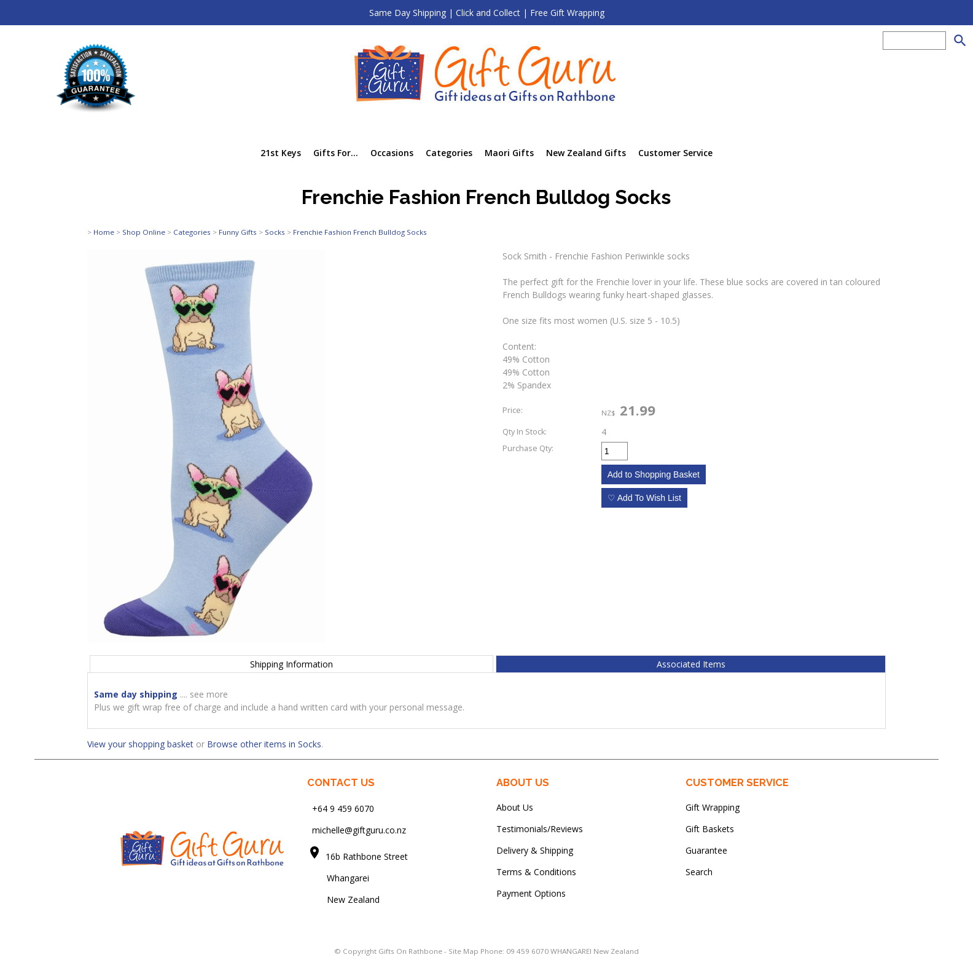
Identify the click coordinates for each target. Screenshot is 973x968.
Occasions (391, 153)
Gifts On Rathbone (411, 951)
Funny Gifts (238, 232)
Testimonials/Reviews (539, 829)
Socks (275, 232)
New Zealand (343, 899)
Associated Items (691, 664)
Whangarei (339, 878)
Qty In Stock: (524, 432)
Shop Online (143, 232)
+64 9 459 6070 (343, 808)
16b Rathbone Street (368, 856)
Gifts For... (335, 153)
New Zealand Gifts (586, 153)
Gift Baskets (710, 829)
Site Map (463, 951)
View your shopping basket (140, 744)
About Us (514, 807)
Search (699, 872)
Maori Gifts (509, 153)
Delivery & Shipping (534, 850)
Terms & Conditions (536, 872)
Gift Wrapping (713, 807)
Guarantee (706, 850)
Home (103, 232)
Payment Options (531, 893)
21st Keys (280, 153)
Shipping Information (291, 664)
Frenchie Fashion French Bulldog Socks (360, 232)
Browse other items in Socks (264, 744)
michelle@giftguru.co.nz (359, 830)
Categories (449, 153)
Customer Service (675, 153)
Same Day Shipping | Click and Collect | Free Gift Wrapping (486, 12)
